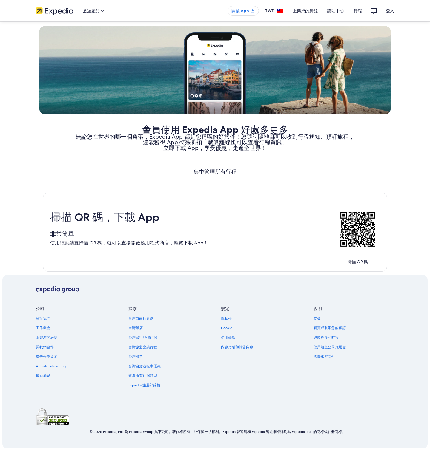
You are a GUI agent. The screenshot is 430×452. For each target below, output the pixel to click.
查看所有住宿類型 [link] (142, 375)
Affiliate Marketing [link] (51, 366)
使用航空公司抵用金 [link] (330, 347)
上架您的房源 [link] (46, 337)
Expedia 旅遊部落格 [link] (144, 385)
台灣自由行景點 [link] (140, 318)
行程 (358, 10)
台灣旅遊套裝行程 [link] (142, 347)
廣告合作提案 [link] (46, 356)
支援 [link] (317, 318)
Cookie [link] (226, 328)
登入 (390, 10)
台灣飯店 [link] (135, 328)
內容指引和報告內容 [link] (237, 347)
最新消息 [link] (43, 375)
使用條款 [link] (228, 337)
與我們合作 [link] (45, 347)
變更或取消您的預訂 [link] (330, 328)
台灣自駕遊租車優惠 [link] (144, 366)
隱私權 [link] (226, 318)
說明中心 (335, 10)
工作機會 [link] (43, 328)
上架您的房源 (305, 10)
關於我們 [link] (43, 318)
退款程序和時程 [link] (326, 337)
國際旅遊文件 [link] (324, 356)
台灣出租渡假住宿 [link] (142, 337)
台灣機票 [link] (135, 356)
